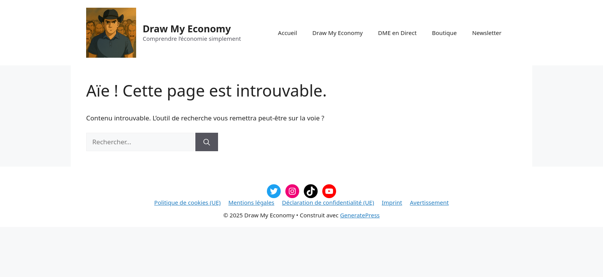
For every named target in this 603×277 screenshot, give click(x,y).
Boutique (444, 33)
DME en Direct (397, 33)
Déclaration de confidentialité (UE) (328, 202)
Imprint (392, 202)
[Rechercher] (206, 142)
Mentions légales (251, 202)
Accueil (287, 33)
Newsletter (486, 33)
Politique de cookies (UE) (187, 202)
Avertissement (429, 202)
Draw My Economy (187, 28)
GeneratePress (360, 215)
